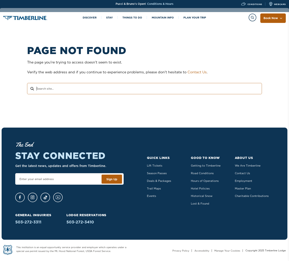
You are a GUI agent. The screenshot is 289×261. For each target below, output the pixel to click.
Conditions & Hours (160, 4)
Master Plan (243, 188)
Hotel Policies (200, 188)
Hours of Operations (205, 181)
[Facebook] (20, 197)
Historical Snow (202, 196)
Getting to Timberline (206, 166)
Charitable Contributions (252, 196)
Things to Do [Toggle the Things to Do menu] (132, 18)
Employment (243, 181)
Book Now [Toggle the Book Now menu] (273, 18)
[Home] (25, 18)
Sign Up (111, 179)
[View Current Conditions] (251, 4)
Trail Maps (154, 188)
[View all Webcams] (277, 4)
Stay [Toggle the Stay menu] (109, 18)
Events (151, 196)
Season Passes (157, 173)
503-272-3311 (28, 222)
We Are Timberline (248, 166)
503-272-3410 (80, 222)
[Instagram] (32, 197)
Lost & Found (200, 204)
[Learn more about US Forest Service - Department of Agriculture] (7, 250)
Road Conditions (202, 173)
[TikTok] (45, 197)
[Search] (32, 89)
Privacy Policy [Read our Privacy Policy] (180, 250)
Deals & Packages (159, 181)
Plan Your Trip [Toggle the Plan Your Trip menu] (194, 18)
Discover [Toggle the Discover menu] (90, 18)
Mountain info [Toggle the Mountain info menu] (163, 18)
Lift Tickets (154, 166)
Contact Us (197, 72)
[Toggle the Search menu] (252, 17)
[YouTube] (58, 197)
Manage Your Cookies (227, 250)
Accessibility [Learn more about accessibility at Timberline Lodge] (201, 250)
